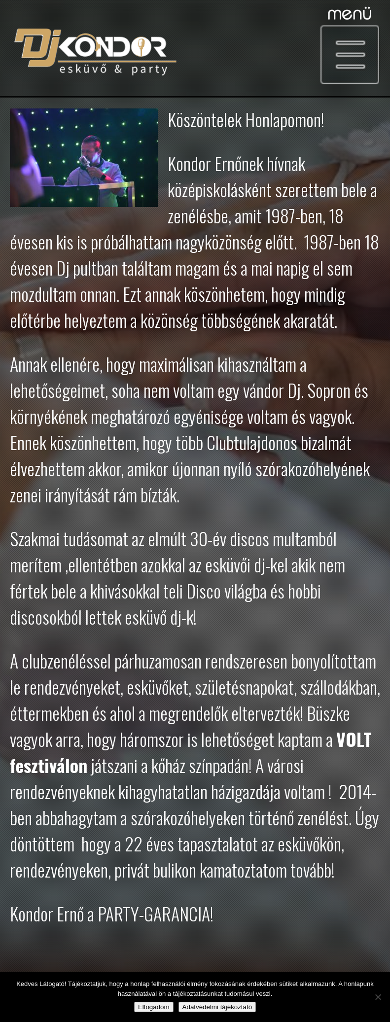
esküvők (151, 686)
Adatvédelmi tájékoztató (217, 1007)
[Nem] (378, 997)
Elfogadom (154, 1007)
